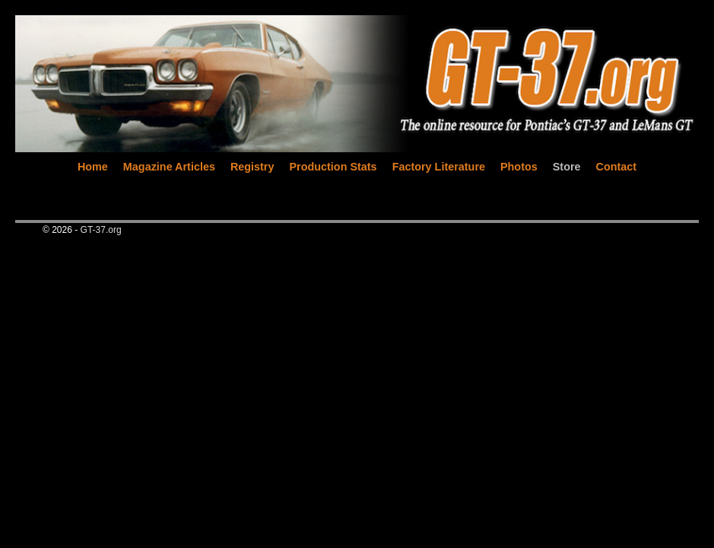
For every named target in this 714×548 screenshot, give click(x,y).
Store (567, 167)
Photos (519, 167)
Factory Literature (438, 167)
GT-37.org (101, 230)
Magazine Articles (169, 167)
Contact (616, 167)
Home (93, 167)
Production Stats (332, 167)
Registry (252, 167)
